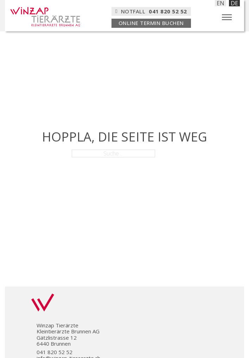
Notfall (151, 11)
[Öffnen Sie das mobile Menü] (227, 17)
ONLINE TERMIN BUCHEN (151, 22)
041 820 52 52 (54, 352)
